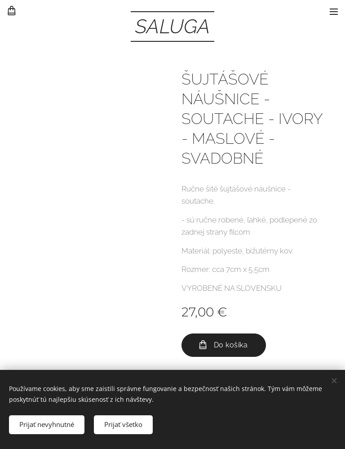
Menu (334, 11)
